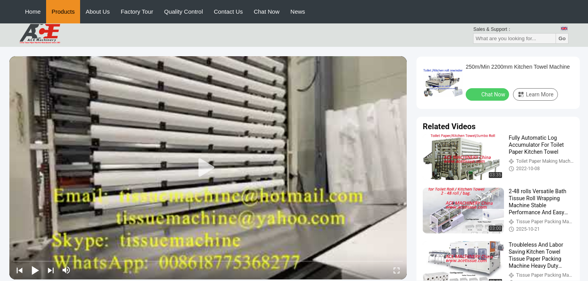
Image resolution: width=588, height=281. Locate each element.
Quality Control (183, 11)
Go (562, 38)
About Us (98, 11)
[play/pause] (35, 270)
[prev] (19, 270)
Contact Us (228, 11)
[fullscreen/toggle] (396, 270)
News (297, 11)
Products (63, 11)
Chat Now (266, 11)
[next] (51, 270)
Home (33, 11)
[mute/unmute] (66, 270)
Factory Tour (137, 11)
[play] (208, 168)
